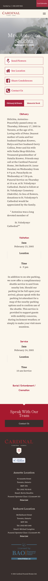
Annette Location (24, 472)
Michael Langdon (27, 529)
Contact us (6, 6)
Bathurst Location (24, 509)
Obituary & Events (14, 103)
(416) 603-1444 (17, 6)
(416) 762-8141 (25, 489)
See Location (18, 70)
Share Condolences (21, 80)
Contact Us (17, 90)
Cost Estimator (42, 3)
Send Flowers (18, 60)
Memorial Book (33, 103)
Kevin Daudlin (27, 493)
